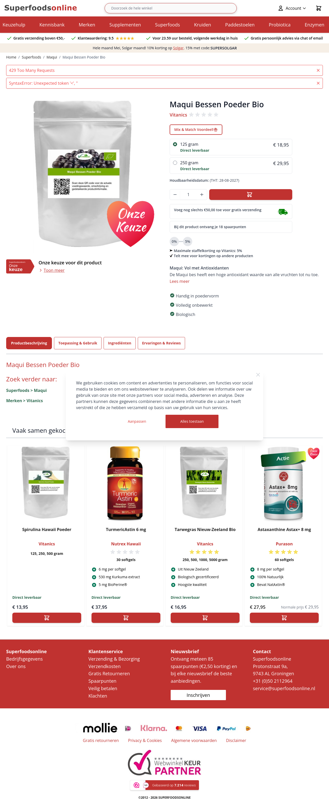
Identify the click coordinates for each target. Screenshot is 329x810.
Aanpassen (137, 421)
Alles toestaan (192, 421)
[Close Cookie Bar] (258, 375)
